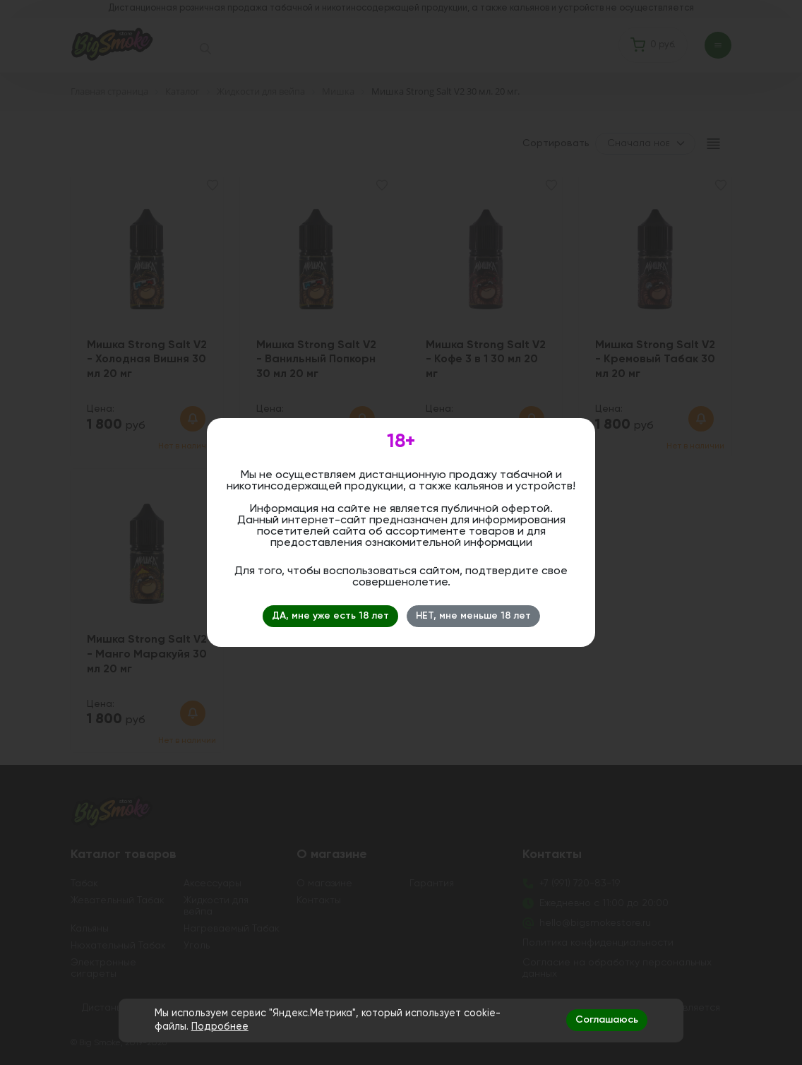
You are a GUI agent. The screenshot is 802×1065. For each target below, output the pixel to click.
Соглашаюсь (606, 1020)
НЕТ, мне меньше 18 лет (473, 616)
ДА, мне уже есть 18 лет (330, 616)
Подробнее (220, 1027)
